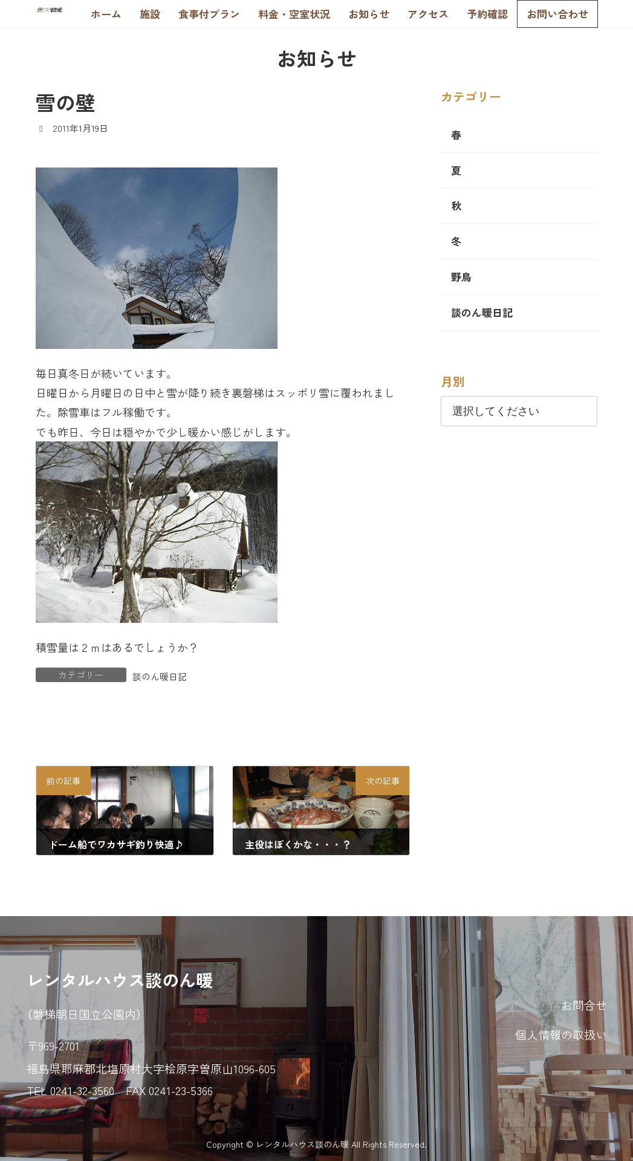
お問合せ (584, 1005)
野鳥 (461, 276)
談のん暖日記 (159, 676)
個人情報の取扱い (561, 1034)
